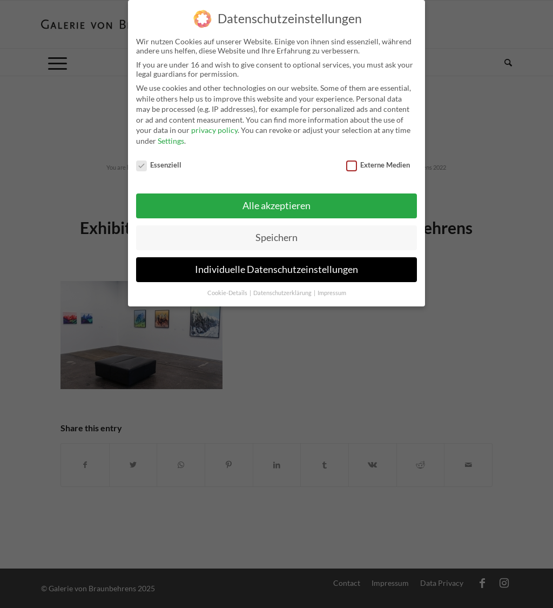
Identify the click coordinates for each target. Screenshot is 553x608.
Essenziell (158, 159)
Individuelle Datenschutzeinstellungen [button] (276, 264)
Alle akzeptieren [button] (276, 200)
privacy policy (214, 125)
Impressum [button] (332, 288)
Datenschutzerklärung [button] (283, 288)
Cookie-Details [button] (227, 288)
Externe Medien (378, 159)
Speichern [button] (276, 232)
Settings (171, 136)
